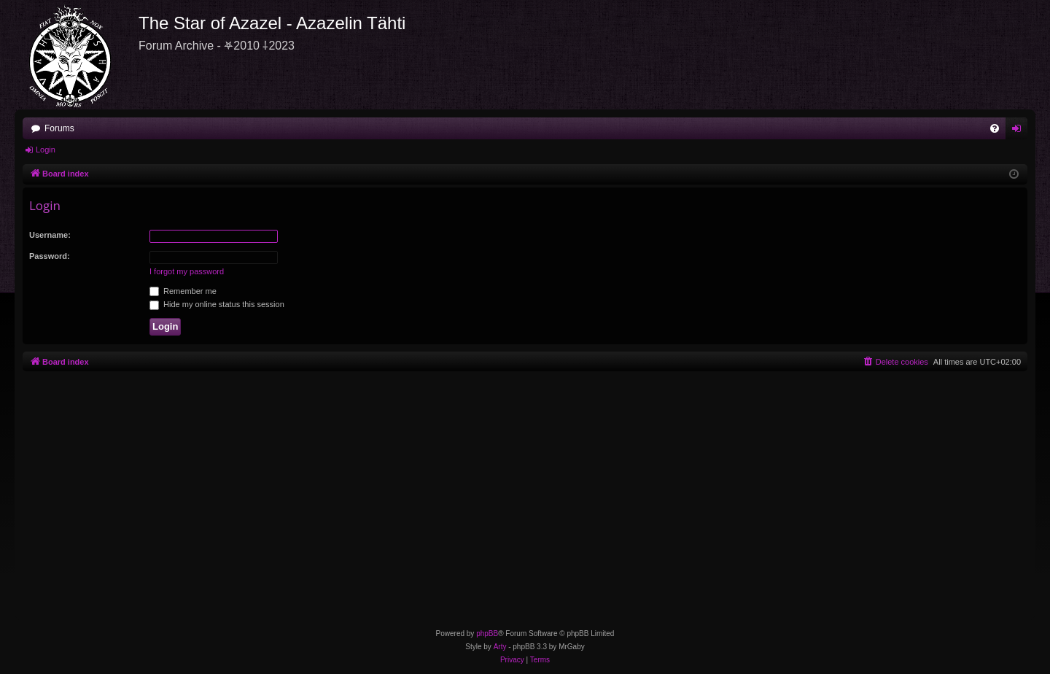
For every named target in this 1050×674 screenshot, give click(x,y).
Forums (59, 128)
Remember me (183, 291)
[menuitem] (995, 128)
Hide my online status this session (216, 304)
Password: (49, 256)
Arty (500, 647)
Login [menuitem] (1019, 131)
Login (45, 149)
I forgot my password (186, 271)
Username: (50, 235)
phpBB (487, 634)
